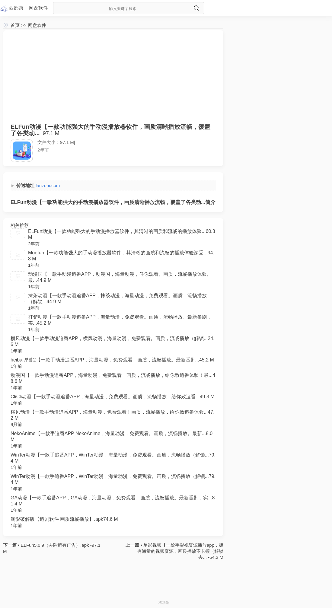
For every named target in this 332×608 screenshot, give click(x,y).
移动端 (163, 602)
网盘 (38, 8)
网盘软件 (37, 25)
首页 (15, 25)
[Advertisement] (113, 80)
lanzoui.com (48, 185)
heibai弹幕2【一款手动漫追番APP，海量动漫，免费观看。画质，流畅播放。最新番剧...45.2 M (112, 359)
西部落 (16, 8)
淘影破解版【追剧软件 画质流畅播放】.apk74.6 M (64, 519)
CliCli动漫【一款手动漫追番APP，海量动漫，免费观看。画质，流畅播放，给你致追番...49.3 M (113, 396)
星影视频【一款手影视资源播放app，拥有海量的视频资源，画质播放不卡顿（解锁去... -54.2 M (180, 551)
